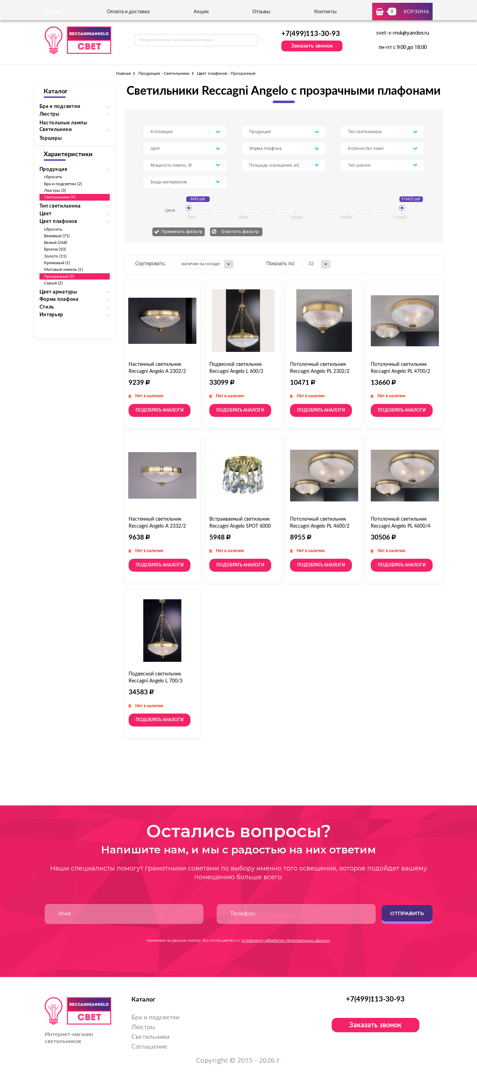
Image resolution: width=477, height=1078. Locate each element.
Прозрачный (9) (59, 276)
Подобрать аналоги (159, 410)
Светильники (150, 1037)
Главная (123, 73)
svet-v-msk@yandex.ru (402, 33)
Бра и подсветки (155, 1017)
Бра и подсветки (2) (63, 184)
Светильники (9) (59, 197)
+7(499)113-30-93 (310, 33)
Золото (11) (55, 256)
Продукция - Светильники (163, 73)
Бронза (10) (55, 249)
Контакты (325, 11)
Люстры (143, 1027)
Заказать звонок (312, 46)
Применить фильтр (182, 231)
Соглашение (149, 1047)
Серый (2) (53, 283)
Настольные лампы (63, 123)
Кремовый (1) (57, 263)
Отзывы (261, 11)
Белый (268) (55, 242)
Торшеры (50, 138)
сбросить (53, 177)
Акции (201, 11)
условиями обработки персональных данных (285, 940)
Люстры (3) (55, 190)
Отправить (407, 913)
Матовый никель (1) (63, 269)
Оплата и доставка (128, 11)
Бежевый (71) (57, 236)
